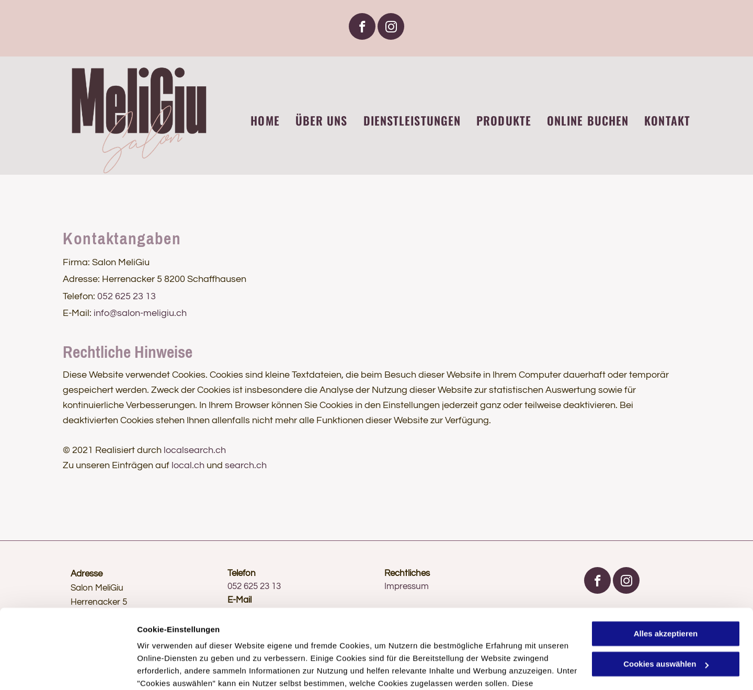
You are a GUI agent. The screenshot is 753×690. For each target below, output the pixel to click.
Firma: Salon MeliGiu (106, 262)
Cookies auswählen (174, 669)
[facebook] (362, 27)
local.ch (188, 465)
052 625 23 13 (126, 296)
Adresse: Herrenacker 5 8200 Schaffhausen (154, 279)
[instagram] (391, 27)
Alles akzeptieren (666, 565)
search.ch (246, 465)
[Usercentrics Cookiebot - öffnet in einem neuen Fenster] (67, 669)
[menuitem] (257, 120)
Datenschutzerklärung (181, 640)
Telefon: (79, 296)
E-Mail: (77, 313)
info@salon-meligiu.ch (140, 313)
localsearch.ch (195, 450)
